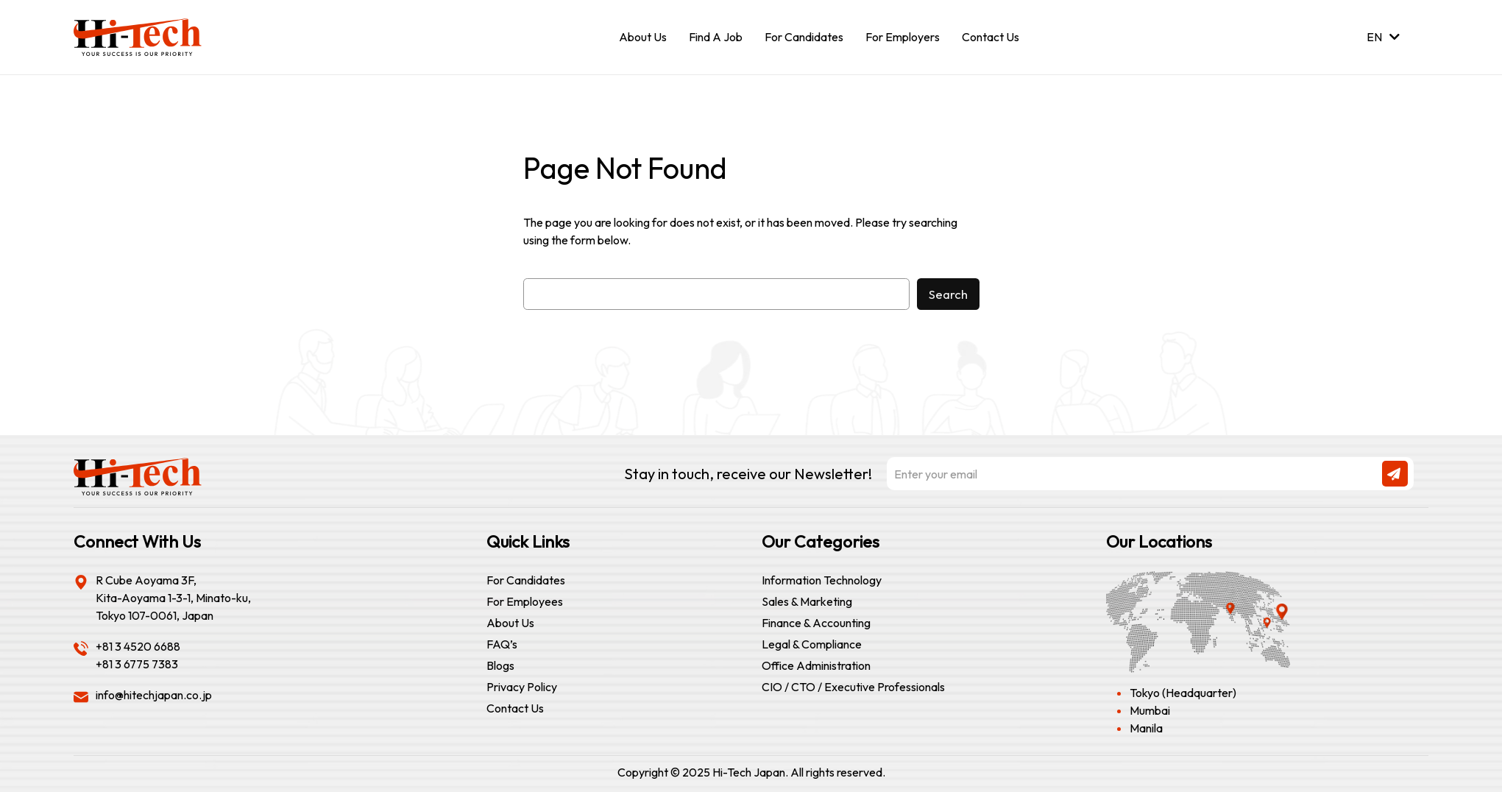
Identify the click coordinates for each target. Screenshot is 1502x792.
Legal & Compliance (812, 644)
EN (1383, 36)
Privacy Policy (521, 686)
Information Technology (822, 580)
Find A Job (716, 36)
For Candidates (804, 36)
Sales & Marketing (807, 601)
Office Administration (816, 665)
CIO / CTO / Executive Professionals (853, 686)
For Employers (902, 36)
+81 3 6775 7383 (137, 664)
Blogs (500, 665)
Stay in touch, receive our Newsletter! (1019, 473)
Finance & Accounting (816, 622)
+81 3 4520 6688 (138, 646)
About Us (643, 36)
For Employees (524, 601)
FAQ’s (501, 644)
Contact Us (990, 36)
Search (948, 294)
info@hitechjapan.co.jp (154, 694)
